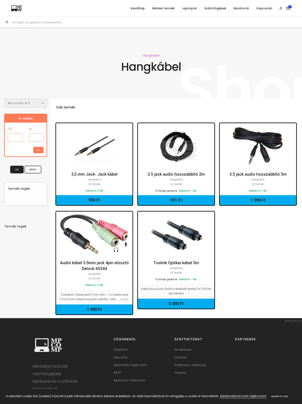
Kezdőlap (138, 8)
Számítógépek (215, 8)
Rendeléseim (183, 350)
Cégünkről (120, 350)
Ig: (30, 128)
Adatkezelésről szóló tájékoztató (243, 396)
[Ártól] (15, 137)
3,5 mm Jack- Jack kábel (94, 174)
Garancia (180, 357)
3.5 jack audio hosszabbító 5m (258, 174)
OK (17, 169)
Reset (32, 169)
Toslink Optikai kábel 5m (176, 262)
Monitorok (241, 8)
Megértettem (279, 396)
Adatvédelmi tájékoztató (130, 365)
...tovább (123, 299)
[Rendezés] (25, 103)
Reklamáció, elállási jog (190, 365)
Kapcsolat (264, 8)
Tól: (10, 128)
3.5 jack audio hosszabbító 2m (176, 174)
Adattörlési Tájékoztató (130, 380)
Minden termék (163, 8)
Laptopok (189, 8)
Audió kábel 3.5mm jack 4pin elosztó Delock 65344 (94, 265)
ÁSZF (117, 373)
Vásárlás (180, 373)
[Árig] (36, 137)
